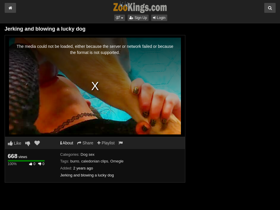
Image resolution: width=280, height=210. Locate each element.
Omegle (117, 161)
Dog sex (88, 154)
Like (15, 143)
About (66, 143)
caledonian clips (94, 161)
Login (159, 18)
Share (85, 143)
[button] (119, 18)
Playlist (106, 143)
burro (74, 161)
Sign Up (138, 18)
